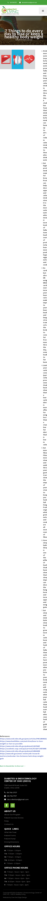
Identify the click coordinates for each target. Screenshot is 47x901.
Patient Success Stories (13, 818)
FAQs (6, 821)
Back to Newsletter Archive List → (13, 766)
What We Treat (10, 832)
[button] (43, 10)
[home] (11, 10)
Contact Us (8, 824)
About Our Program (12, 815)
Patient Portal (9, 839)
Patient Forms (10, 835)
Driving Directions (11, 842)
